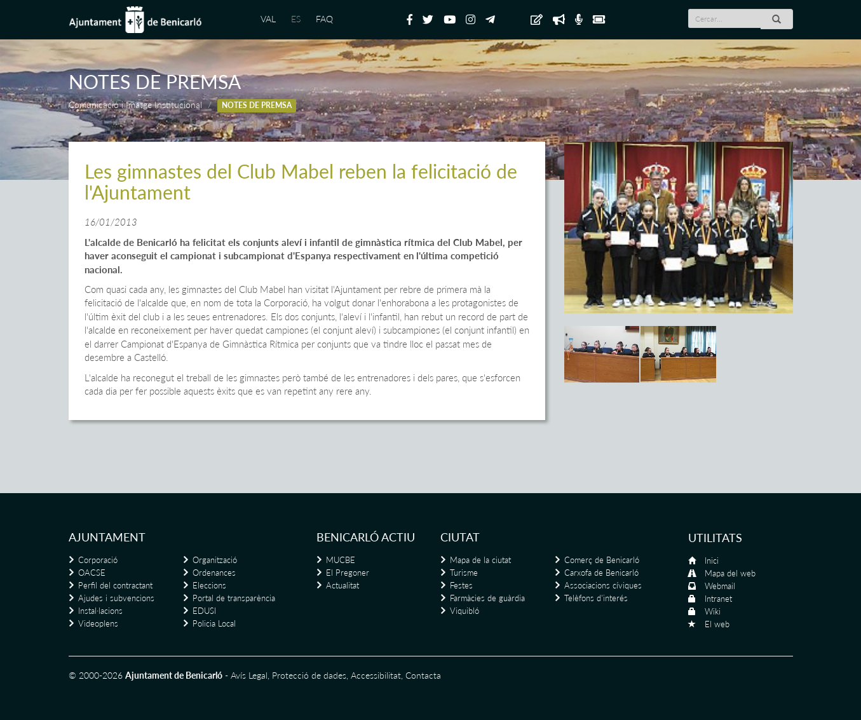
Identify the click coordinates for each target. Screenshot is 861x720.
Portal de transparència (234, 598)
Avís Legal (249, 675)
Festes (461, 585)
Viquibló (464, 611)
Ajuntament (107, 537)
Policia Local (214, 623)
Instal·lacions (100, 611)
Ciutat (460, 537)
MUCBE (340, 560)
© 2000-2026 (96, 675)
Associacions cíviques (603, 585)
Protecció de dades (309, 675)
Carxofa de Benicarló (601, 572)
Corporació (98, 560)
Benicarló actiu (365, 537)
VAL (268, 18)
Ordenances (214, 572)
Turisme (464, 572)
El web (717, 624)
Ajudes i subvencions (116, 598)
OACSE (91, 572)
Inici (712, 560)
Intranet (718, 599)
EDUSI (204, 611)
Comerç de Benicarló (601, 560)
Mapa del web (730, 573)
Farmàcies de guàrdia (487, 598)
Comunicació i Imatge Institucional (135, 104)
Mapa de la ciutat (480, 560)
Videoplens (98, 623)
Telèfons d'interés (596, 598)
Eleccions (209, 585)
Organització (215, 560)
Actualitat (342, 585)
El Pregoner (347, 572)
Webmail (720, 586)
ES (296, 18)
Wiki (713, 611)
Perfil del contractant (115, 585)
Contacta (423, 675)
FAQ (324, 18)
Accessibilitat (376, 675)
